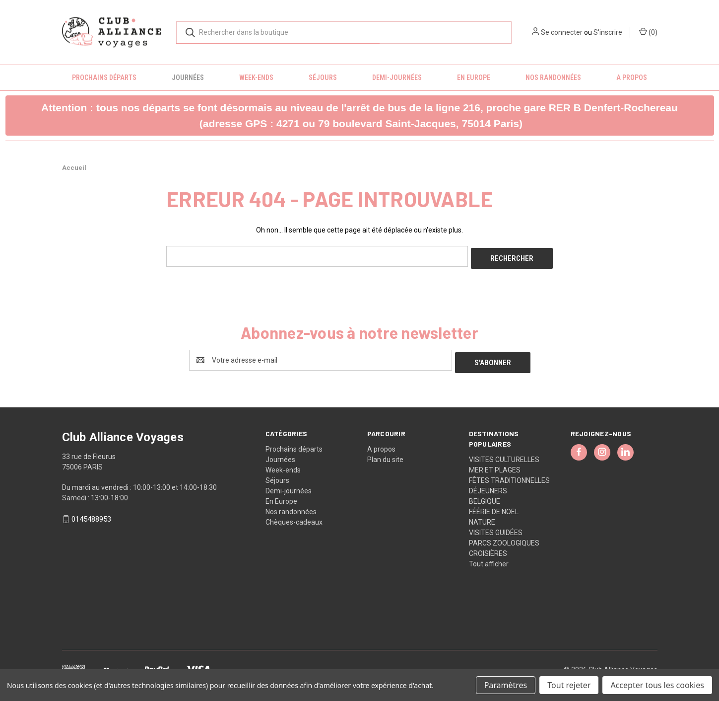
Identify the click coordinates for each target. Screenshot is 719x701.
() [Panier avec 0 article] (648, 31)
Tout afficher (489, 559)
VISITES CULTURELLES (504, 455)
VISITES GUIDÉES (496, 528)
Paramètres (505, 685)
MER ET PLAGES (495, 465)
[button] (359, 115)
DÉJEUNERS (488, 486)
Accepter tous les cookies (657, 685)
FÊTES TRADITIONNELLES (509, 475)
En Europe (473, 77)
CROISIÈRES (488, 548)
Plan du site (385, 455)
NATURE (482, 517)
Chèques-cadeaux (294, 517)
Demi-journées (397, 77)
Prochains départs (104, 77)
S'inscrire (607, 32)
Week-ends (256, 77)
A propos (631, 77)
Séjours (323, 77)
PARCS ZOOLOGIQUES (504, 538)
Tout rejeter (568, 685)
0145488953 (91, 514)
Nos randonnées (553, 77)
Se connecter (562, 32)
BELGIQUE (484, 496)
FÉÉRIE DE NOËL (494, 507)
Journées (188, 77)
